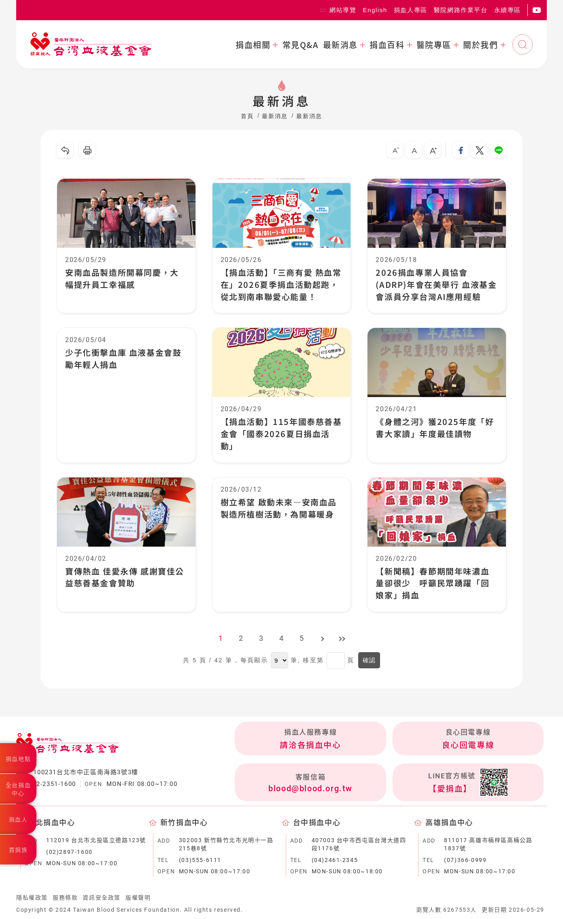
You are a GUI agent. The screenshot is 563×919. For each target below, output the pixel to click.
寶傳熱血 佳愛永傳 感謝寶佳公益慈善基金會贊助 (124, 577)
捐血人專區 (410, 9)
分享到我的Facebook (460, 150)
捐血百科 (387, 45)
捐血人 (18, 819)
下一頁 (322, 639)
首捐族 (18, 850)
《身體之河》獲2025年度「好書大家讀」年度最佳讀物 (435, 428)
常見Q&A (301, 45)
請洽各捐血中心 (310, 745)
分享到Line (498, 150)
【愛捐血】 (450, 789)
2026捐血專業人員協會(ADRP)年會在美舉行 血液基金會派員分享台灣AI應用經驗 (436, 284)
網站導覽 (342, 9)
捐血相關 (253, 45)
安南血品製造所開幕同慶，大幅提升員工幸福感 (122, 278)
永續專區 (507, 9)
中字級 (413, 150)
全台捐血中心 (18, 789)
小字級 (394, 150)
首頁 (247, 116)
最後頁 (342, 639)
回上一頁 (65, 150)
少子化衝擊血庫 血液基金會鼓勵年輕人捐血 (123, 359)
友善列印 (87, 150)
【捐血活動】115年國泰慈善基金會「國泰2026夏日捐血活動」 (281, 434)
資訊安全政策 (102, 898)
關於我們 (480, 45)
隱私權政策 (32, 898)
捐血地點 (18, 759)
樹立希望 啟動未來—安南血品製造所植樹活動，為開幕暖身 (279, 508)
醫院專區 (433, 45)
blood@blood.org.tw (310, 789)
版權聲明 (138, 898)
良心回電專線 (468, 745)
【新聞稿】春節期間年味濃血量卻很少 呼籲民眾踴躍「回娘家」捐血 (432, 584)
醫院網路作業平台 (461, 9)
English (375, 9)
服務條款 (65, 898)
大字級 (432, 150)
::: (323, 10)
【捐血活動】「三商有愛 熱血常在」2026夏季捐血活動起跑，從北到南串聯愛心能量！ (281, 284)
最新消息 (340, 45)
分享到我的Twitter (479, 150)
